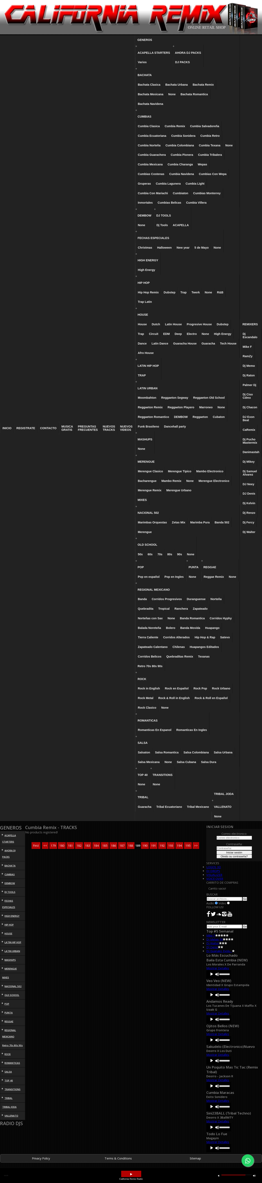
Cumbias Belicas (169, 202)
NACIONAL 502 (148, 512)
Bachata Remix (203, 84)
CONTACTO (48, 428)
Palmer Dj (249, 385)
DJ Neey (248, 484)
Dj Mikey (248, 461)
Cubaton (219, 417)
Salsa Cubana (186, 762)
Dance (142, 343)
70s (159, 554)
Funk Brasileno (148, 426)
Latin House (173, 324)
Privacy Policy (41, 1158)
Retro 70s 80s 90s (150, 666)
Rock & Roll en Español (211, 698)
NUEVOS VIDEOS (126, 428)
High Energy (146, 270)
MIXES (142, 500)
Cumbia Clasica (149, 126)
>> (196, 845)
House (142, 324)
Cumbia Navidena (181, 174)
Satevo (225, 637)
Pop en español (148, 576)
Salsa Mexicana (148, 762)
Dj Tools (162, 225)
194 (179, 845)
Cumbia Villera (196, 202)
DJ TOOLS (163, 215)
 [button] (218, 1175)
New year (183, 247)
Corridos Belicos (149, 656)
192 (162, 845)
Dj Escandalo (250, 335)
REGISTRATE (25, 428)
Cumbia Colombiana (179, 145)
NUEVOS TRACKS (109, 428)
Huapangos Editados (204, 647)
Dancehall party (175, 426)
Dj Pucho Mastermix (250, 441)
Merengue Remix (149, 490)
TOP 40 (143, 775)
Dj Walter (249, 532)
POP (141, 567)
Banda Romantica (192, 618)
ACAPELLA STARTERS (154, 52)
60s (150, 554)
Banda (142, 599)
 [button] (254, 1175)
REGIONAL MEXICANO (154, 589)
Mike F (247, 346)
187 (122, 845)
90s (179, 554)
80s (169, 554)
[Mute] (217, 974)
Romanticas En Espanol (154, 730)
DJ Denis (249, 493)
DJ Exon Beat (248, 418)
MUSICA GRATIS (67, 428)
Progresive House (199, 324)
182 (79, 845)
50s (140, 554)
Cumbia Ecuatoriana (152, 135)
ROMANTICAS (148, 720)
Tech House (228, 343)
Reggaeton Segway (174, 397)
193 (170, 845)
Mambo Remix (171, 481)
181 (70, 845)
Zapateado (200, 608)
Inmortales (145, 202)
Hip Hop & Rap (205, 637)
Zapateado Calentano (153, 647)
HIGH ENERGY (148, 260)
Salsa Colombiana (196, 752)
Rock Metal (145, 698)
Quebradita (145, 608)
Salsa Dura (208, 762)
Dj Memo (249, 365)
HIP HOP (144, 282)
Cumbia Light (195, 183)
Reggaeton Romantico (153, 417)
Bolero (170, 628)
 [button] (131, 1174)
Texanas (204, 656)
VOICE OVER (214, 879)
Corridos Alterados (176, 637)
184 (96, 845)
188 (130, 845)
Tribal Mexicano (198, 806)
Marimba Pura (200, 522)
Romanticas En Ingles (191, 730)
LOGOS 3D (213, 867)
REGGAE (209, 567)
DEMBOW (144, 215)
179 (53, 845)
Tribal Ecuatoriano (169, 806)
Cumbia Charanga (180, 164)
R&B (220, 292)
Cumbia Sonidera (183, 135)
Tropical (163, 608)
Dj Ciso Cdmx (248, 396)
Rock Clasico (147, 707)
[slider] (224, 974)
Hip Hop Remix (148, 292)
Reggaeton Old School (209, 397)
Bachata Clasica (149, 84)
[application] (218, 974)
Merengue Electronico (214, 481)
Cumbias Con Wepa (213, 174)
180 (61, 845)
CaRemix (249, 429)
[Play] (212, 974)
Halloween (164, 247)
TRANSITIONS (162, 775)
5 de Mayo (201, 247)
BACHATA (145, 75)
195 (187, 845)
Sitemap (195, 1158)
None (172, 94)
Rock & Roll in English (174, 698)
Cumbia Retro (210, 135)
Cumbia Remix (175, 126)
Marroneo (206, 407)
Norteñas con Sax (150, 618)
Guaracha (208, 343)
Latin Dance (159, 343)
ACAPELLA (181, 225)
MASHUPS (145, 439)
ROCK (142, 679)
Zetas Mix (178, 522)
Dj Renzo (249, 512)
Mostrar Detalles (217, 968)
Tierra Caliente (148, 637)
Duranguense (196, 599)
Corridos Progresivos (167, 599)
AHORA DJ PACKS (188, 52)
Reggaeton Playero (181, 407)
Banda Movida (190, 628)
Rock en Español (177, 688)
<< (45, 845)
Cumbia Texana (209, 145)
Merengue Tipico (179, 471)
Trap (183, 292)
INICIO (6, 428)
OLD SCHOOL (147, 544)
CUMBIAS (144, 116)
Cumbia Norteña (149, 145)
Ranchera (181, 608)
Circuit (153, 334)
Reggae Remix (214, 576)
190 (144, 845)
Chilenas (179, 647)
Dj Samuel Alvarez (250, 473)
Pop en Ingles (174, 576)
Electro (192, 334)
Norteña (215, 599)
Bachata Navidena (150, 104)
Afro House (146, 353)
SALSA (143, 742)
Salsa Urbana (223, 752)
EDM (166, 334)
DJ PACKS (182, 62)
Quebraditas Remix (179, 656)
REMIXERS (250, 324)
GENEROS (144, 40)
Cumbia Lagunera (168, 183)
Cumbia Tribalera (210, 154)
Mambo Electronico (209, 471)
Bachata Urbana (176, 84)
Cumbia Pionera (182, 154)
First (36, 845)
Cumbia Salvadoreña (204, 126)
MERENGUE (146, 461)
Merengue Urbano (178, 490)
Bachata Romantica (194, 94)
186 (113, 845)
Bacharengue (147, 481)
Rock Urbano (221, 688)
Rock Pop (200, 688)
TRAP (142, 375)
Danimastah (251, 452)
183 (87, 845)
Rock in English (149, 688)
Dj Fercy (248, 522)
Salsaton (144, 752)
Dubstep (170, 292)
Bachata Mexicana (150, 94)
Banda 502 (222, 522)
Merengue (145, 532)
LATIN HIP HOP (148, 365)
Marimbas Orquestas (152, 522)
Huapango (212, 628)
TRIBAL (143, 797)
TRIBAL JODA (224, 794)
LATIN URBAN (147, 388)
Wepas (202, 164)
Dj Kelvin (249, 503)
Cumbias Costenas (151, 174)
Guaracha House (184, 343)
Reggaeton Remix (150, 407)
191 (153, 845)
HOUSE (143, 314)
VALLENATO (223, 806)
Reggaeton (200, 417)
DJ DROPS (213, 871)
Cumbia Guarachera (152, 154)
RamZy (247, 356)
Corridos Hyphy (221, 618)
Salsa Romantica (166, 752)
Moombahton (147, 397)
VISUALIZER (214, 875)
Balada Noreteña (149, 628)
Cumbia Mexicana (150, 164)
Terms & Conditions (118, 1158)
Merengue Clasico (150, 471)
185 (104, 845)
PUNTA (194, 567)
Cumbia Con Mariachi (153, 193)
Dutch (156, 324)
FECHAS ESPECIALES (153, 238)
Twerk (196, 292)
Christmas (145, 247)
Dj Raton (249, 375)
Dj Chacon (250, 407)
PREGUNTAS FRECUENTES (88, 428)
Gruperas (144, 183)
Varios (142, 62)
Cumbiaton (180, 193)
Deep (178, 334)
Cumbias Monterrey (207, 193)
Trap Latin (145, 301)
